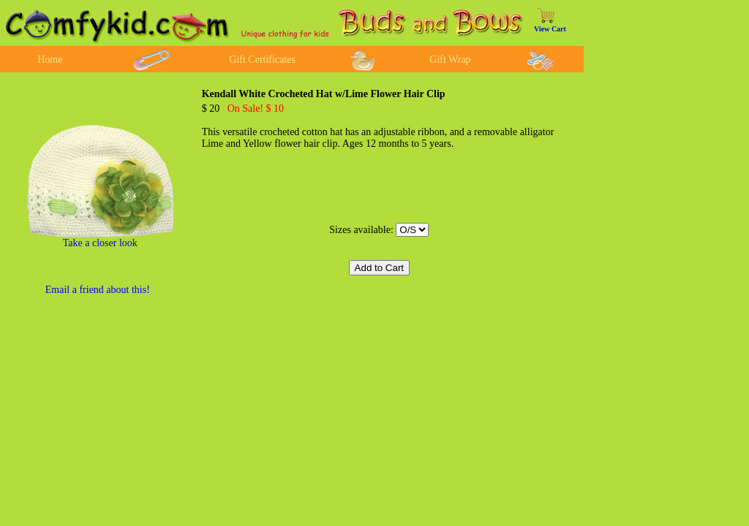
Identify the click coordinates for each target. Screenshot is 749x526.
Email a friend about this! (97, 289)
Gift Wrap (449, 59)
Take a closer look (100, 242)
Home (49, 59)
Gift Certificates (262, 59)
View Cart (550, 29)
